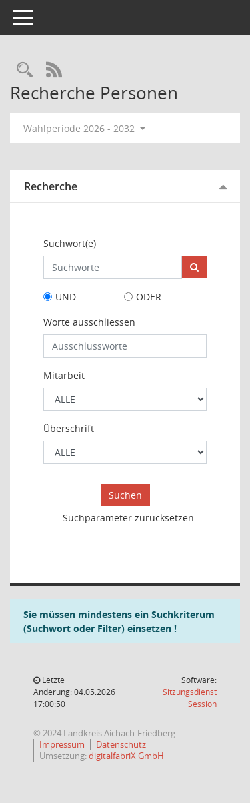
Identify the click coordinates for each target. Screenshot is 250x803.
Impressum (62, 744)
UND (65, 296)
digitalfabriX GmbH (126, 756)
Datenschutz (121, 744)
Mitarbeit (64, 375)
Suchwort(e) (69, 243)
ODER (148, 296)
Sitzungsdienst (190, 698)
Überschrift (68, 428)
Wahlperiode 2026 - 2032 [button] (84, 128)
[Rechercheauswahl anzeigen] (24, 70)
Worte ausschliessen (89, 322)
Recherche (50, 186)
